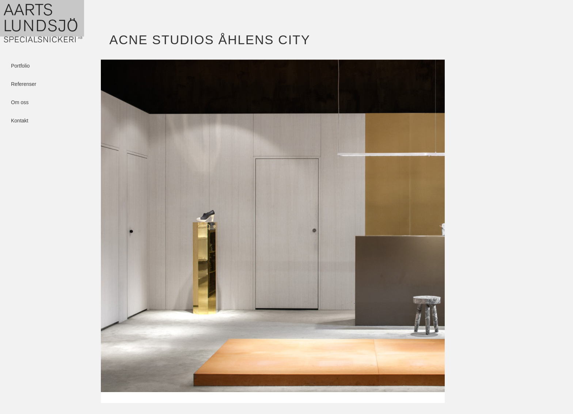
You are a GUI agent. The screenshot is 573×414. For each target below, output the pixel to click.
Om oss (20, 102)
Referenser (23, 84)
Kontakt (19, 121)
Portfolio (20, 66)
